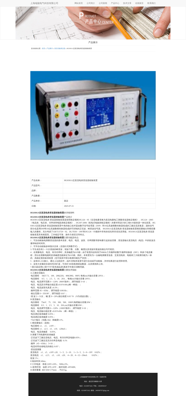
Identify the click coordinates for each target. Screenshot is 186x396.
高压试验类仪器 (59, 48)
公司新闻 (103, 3)
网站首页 (79, 3)
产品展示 (50, 48)
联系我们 (151, 3)
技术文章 (127, 3)
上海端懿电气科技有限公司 (44, 3)
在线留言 (139, 3)
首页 (43, 48)
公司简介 (91, 3)
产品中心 (115, 3)
